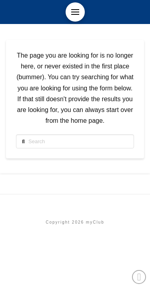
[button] (75, 12)
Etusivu (75, 205)
